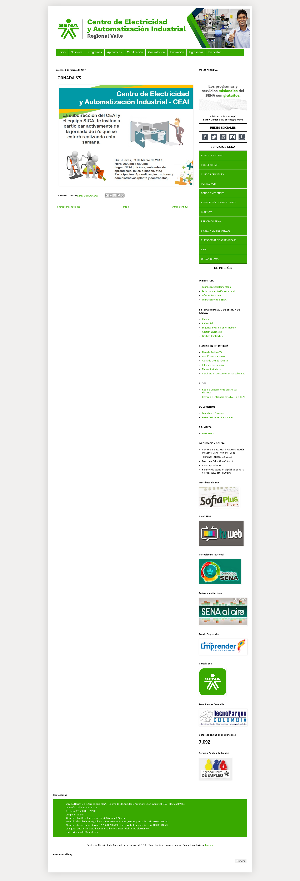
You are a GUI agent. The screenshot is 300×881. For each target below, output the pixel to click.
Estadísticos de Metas (213, 356)
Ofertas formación (211, 295)
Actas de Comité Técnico (215, 361)
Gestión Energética (212, 332)
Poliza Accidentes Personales (217, 417)
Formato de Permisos (213, 413)
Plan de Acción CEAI (212, 352)
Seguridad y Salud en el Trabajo (219, 328)
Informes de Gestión (213, 365)
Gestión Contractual (212, 336)
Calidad (206, 319)
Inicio (126, 207)
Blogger (209, 845)
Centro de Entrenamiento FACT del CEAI (223, 397)
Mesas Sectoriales (211, 369)
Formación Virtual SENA (214, 300)
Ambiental (207, 323)
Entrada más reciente (68, 207)
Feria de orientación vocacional (218, 291)
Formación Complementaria (216, 287)
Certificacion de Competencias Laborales (223, 374)
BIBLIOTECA (208, 433)
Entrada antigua (180, 207)
